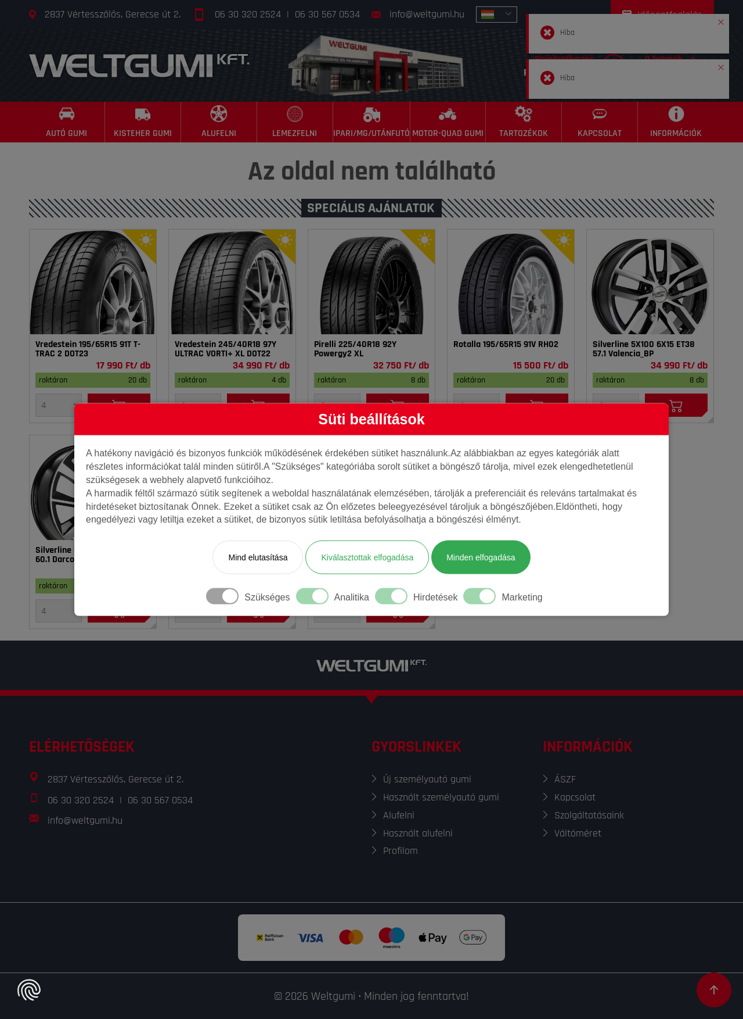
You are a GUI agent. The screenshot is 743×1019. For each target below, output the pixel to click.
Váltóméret (577, 833)
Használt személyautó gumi (441, 797)
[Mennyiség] (58, 405)
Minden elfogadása (480, 557)
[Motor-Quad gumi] (448, 122)
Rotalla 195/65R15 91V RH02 (505, 344)
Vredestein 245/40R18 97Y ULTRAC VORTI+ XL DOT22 (225, 349)
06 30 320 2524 (248, 14)
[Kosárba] (676, 405)
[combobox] (496, 14)
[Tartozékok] (524, 122)
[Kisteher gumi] (143, 122)
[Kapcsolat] (600, 122)
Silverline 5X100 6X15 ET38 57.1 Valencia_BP (644, 349)
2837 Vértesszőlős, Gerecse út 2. (113, 14)
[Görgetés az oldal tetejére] (714, 989)
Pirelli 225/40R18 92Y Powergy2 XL (355, 349)
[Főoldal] (139, 65)
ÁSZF (565, 779)
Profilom (400, 850)
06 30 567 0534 (327, 14)
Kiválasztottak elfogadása (367, 557)
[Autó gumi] (67, 122)
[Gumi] (93, 282)
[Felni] (650, 282)
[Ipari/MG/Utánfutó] (371, 122)
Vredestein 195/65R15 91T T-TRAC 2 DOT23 (87, 349)
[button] (721, 20)
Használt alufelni (418, 833)
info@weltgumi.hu (426, 14)
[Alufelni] (219, 122)
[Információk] (676, 122)
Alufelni (398, 815)
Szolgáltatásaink (589, 815)
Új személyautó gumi (427, 779)
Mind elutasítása (257, 557)
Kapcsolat (575, 797)
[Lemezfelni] (295, 122)
